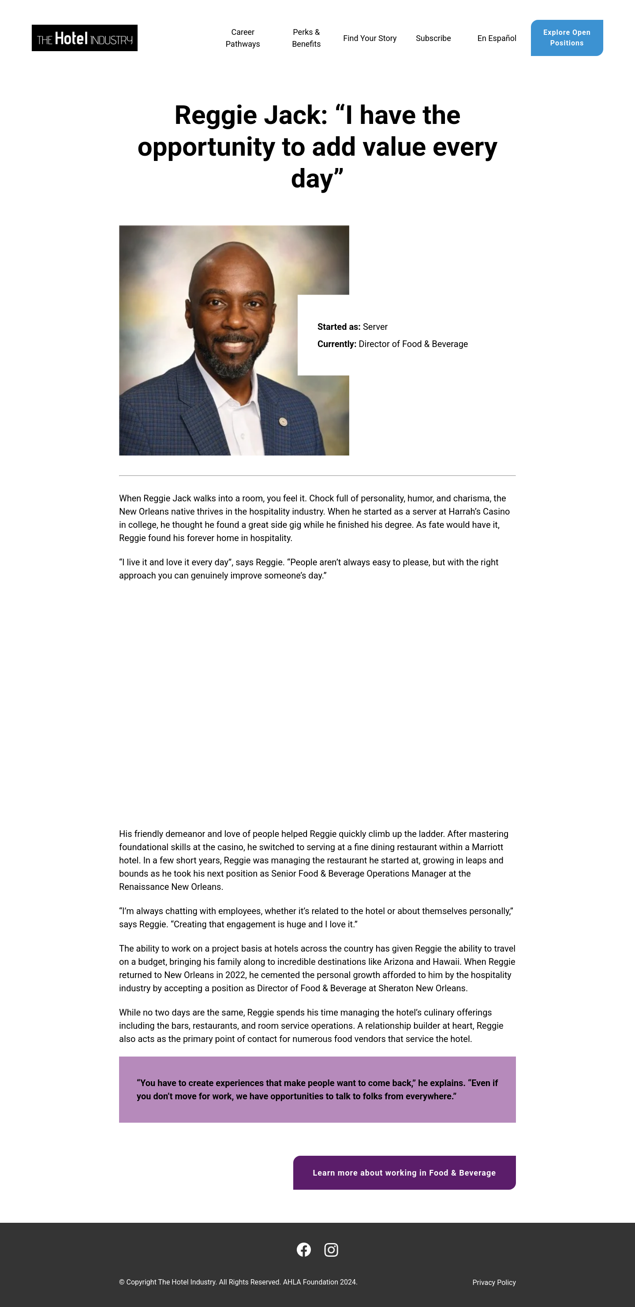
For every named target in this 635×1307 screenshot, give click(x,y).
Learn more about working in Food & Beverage (404, 1172)
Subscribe (433, 38)
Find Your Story (369, 38)
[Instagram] (331, 1250)
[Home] (85, 38)
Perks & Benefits (306, 38)
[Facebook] (304, 1250)
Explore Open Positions (566, 37)
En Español (497, 38)
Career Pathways (243, 38)
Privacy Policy (494, 1282)
